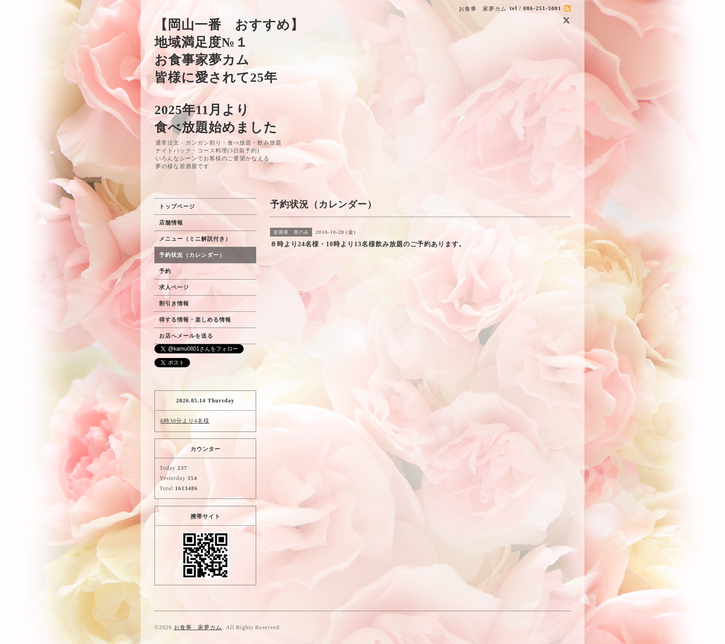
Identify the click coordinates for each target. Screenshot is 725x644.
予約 (165, 271)
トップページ (177, 206)
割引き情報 (174, 303)
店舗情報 (171, 222)
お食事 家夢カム (198, 627)
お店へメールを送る (186, 336)
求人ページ (174, 287)
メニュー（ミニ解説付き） (195, 239)
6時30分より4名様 (184, 421)
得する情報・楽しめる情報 (195, 319)
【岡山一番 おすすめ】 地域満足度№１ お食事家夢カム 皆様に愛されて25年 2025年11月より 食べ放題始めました (229, 76)
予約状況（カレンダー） (192, 255)
